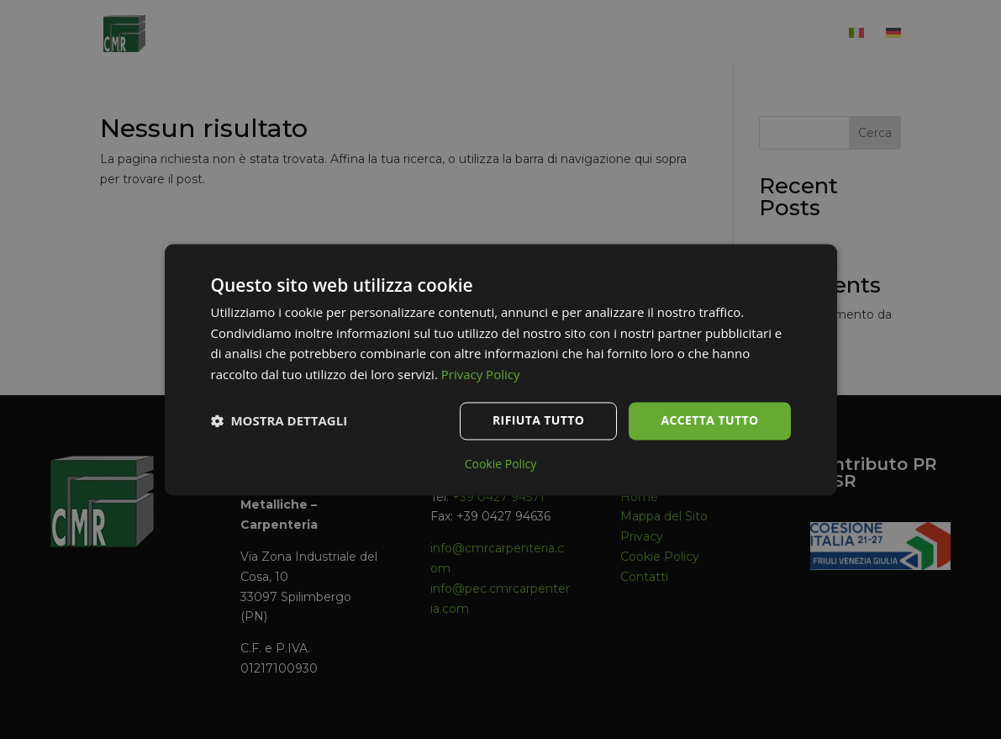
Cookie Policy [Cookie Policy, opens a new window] (501, 464)
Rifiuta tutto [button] (538, 420)
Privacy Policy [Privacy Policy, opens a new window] (480, 375)
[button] (279, 421)
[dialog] (500, 369)
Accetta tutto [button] (709, 420)
